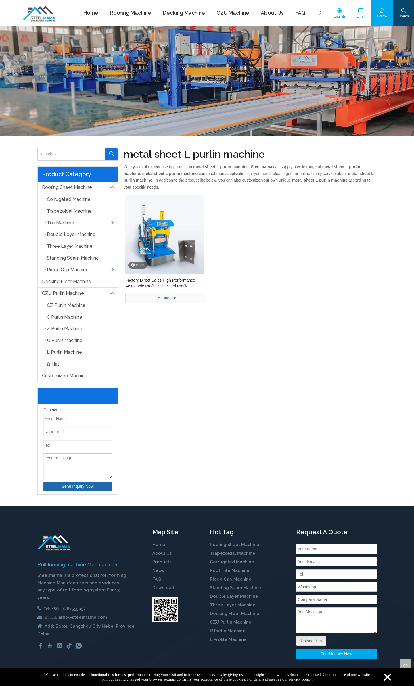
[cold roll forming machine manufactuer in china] (53, 543)
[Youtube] (50, 645)
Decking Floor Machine (66, 281)
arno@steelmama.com (82, 617)
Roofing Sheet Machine (80, 187)
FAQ (156, 579)
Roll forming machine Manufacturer (77, 565)
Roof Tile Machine (230, 570)
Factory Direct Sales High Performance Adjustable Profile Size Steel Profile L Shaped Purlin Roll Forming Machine (160, 283)
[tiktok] (69, 645)
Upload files (311, 641)
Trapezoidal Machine (232, 553)
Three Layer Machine (233, 605)
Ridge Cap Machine (231, 579)
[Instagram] (59, 645)
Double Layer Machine (234, 596)
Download (163, 587)
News (158, 570)
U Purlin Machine (228, 630)
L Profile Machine (228, 639)
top (405, 664)
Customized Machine (64, 375)
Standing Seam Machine (235, 587)
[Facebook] (40, 645)
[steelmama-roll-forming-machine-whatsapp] (165, 609)
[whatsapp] (78, 645)
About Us (162, 553)
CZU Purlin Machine (80, 293)
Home (158, 544)
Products (162, 561)
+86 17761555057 (68, 608)
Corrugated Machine (232, 561)
